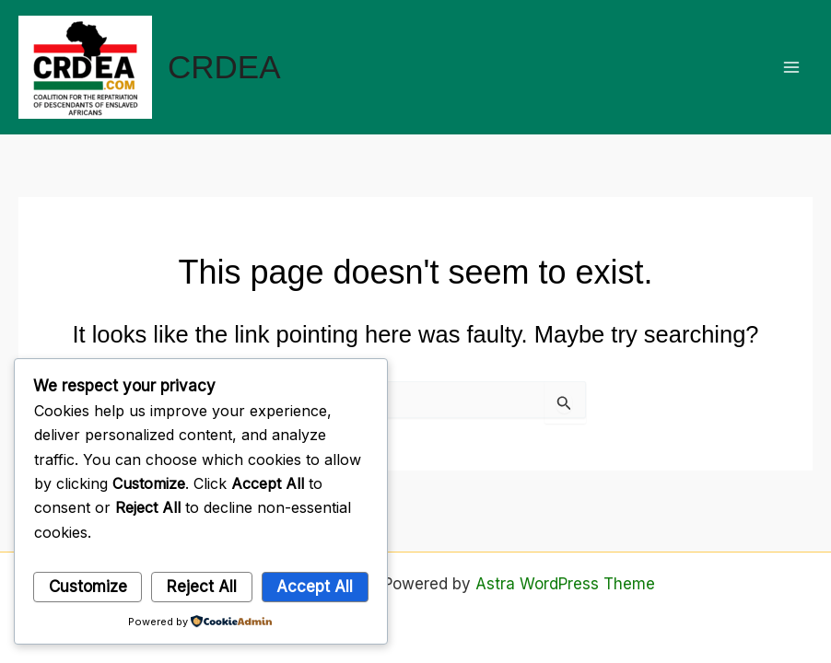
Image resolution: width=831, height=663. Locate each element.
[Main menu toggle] (792, 67)
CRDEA (224, 67)
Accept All (314, 586)
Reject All (202, 586)
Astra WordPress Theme (565, 584)
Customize (88, 586)
